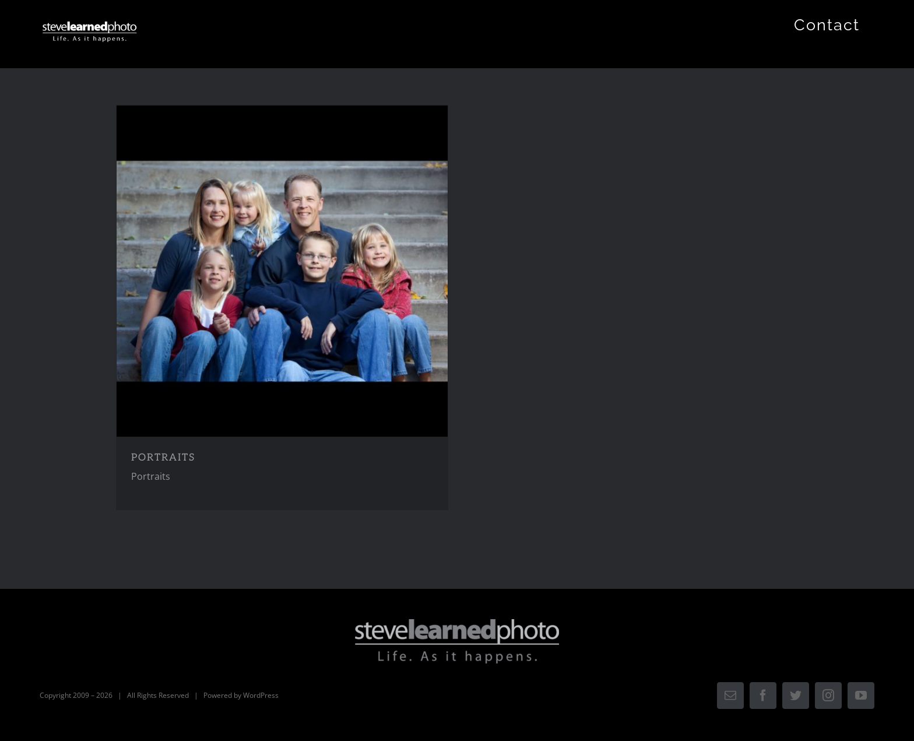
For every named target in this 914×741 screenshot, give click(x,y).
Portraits (150, 476)
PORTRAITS (163, 457)
